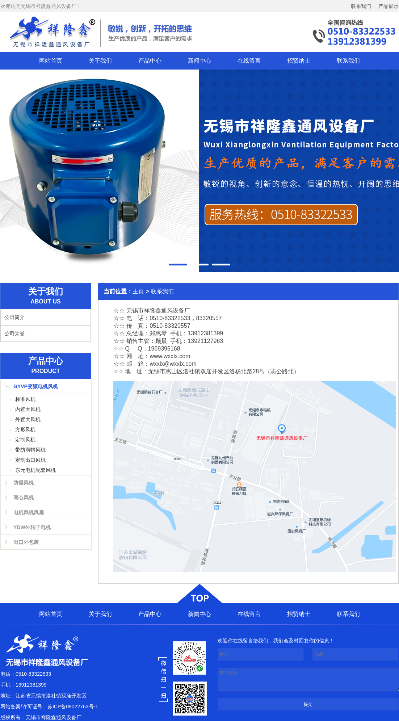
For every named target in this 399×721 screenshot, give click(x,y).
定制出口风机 (30, 460)
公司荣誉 (14, 333)
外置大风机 (28, 419)
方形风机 (25, 429)
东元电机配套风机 (35, 470)
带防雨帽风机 (30, 450)
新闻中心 (199, 61)
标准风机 (25, 399)
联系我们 (361, 6)
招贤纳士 (298, 61)
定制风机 (25, 440)
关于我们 (100, 61)
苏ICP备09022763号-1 (72, 706)
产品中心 (149, 61)
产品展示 (388, 6)
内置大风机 (28, 409)
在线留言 (249, 61)
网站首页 (50, 61)
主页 (138, 291)
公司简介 (14, 317)
